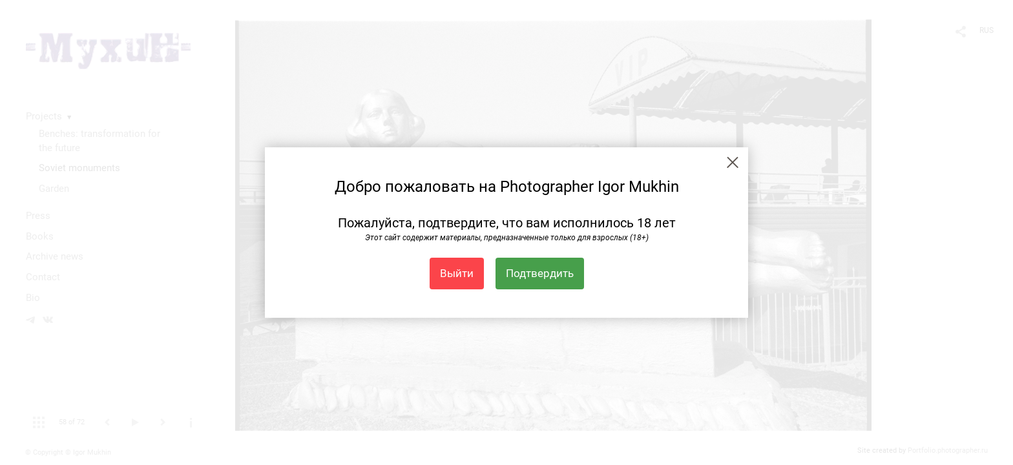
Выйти (457, 273)
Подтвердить (540, 273)
